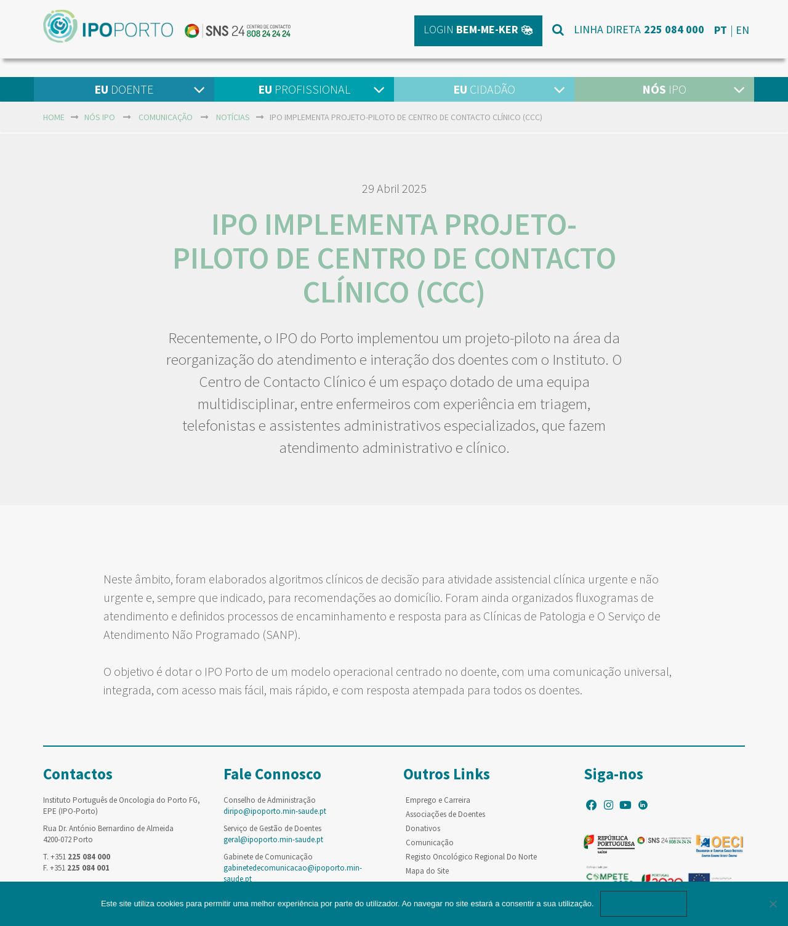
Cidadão (484, 89)
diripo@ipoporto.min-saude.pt (274, 811)
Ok (644, 903)
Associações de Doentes (445, 814)
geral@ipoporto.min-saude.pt (273, 839)
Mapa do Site (427, 871)
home (54, 117)
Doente (123, 89)
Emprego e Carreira (438, 800)
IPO (664, 89)
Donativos (423, 828)
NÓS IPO (99, 117)
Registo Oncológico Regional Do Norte (471, 856)
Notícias (233, 117)
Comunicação (166, 117)
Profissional (304, 89)
